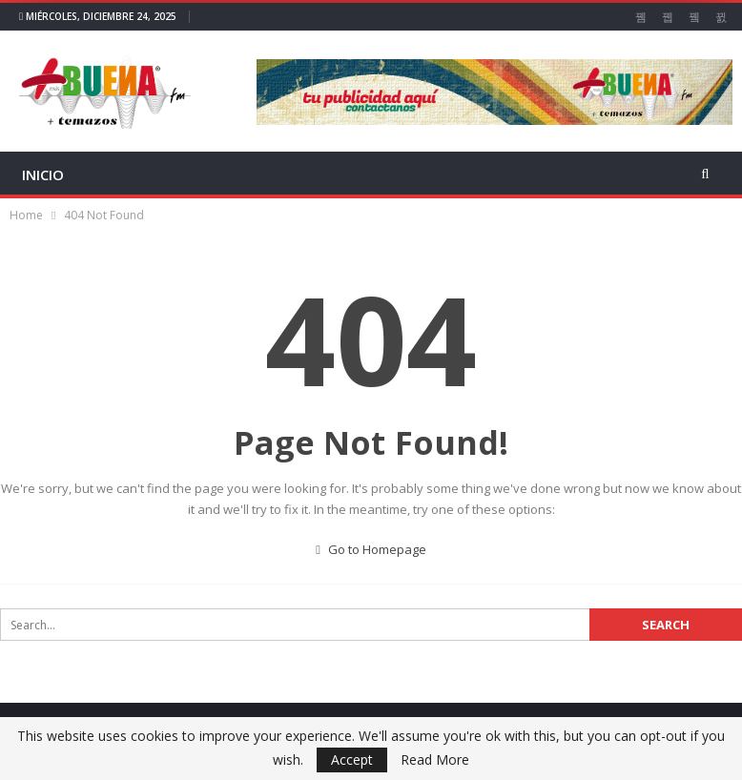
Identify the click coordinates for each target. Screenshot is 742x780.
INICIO (43, 174)
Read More (435, 760)
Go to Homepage (371, 549)
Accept (352, 759)
